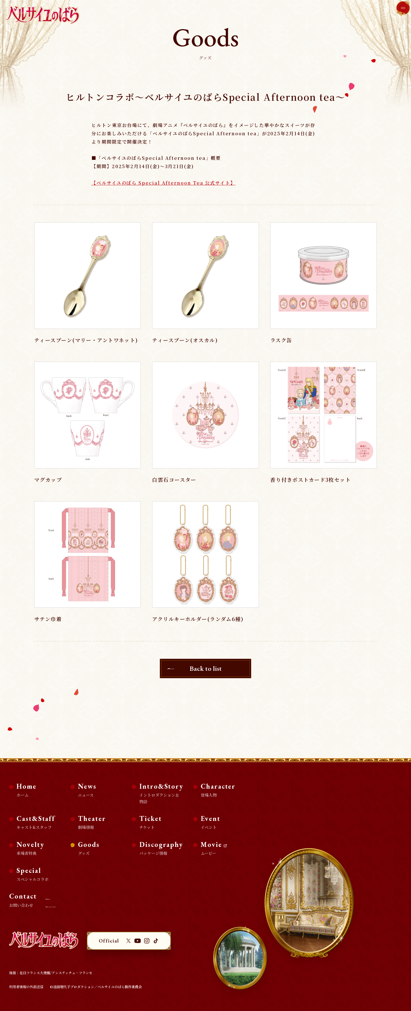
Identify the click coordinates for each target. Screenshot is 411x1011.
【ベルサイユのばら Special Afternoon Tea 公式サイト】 (163, 183)
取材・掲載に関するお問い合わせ (76, 897)
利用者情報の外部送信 (26, 986)
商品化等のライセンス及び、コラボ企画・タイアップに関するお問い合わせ (109, 905)
